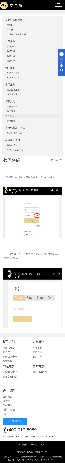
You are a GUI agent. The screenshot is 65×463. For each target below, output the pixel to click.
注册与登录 (12, 106)
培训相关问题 (12, 139)
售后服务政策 (13, 90)
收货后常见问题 (14, 94)
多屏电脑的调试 (14, 133)
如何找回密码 (10, 356)
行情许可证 (9, 409)
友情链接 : (23, 444)
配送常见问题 (13, 77)
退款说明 (11, 51)
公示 (5, 414)
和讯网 (34, 444)
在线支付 (11, 46)
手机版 (10, 30)
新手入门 (10, 101)
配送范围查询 (13, 73)
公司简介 (7, 396)
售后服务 (10, 84)
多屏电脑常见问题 (15, 127)
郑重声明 (7, 405)
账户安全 (11, 111)
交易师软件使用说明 (16, 34)
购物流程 (11, 120)
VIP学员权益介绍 (15, 150)
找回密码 (9, 116)
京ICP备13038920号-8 (45, 459)
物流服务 (10, 67)
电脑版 (10, 25)
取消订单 (11, 56)
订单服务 (10, 41)
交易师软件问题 (13, 19)
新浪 (42, 444)
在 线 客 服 (14, 421)
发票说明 (11, 60)
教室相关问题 (13, 145)
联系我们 (7, 401)
